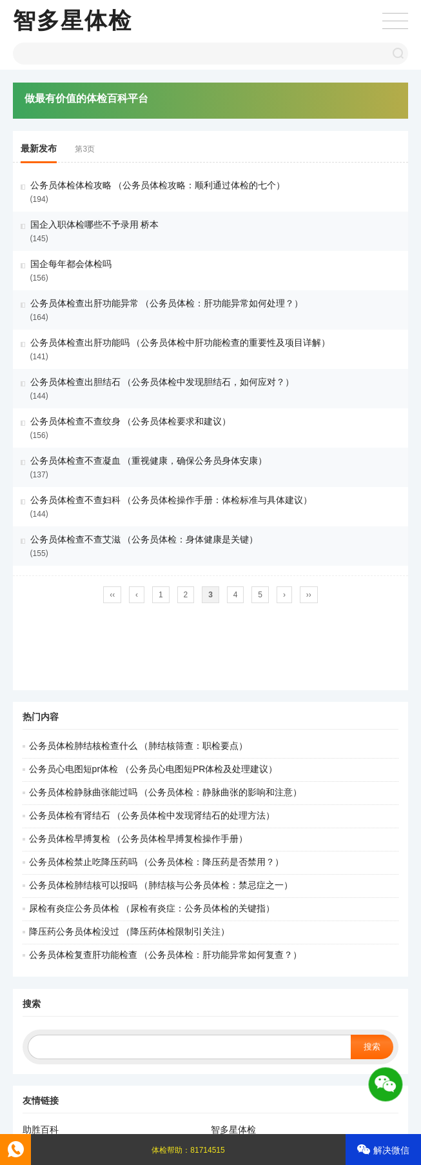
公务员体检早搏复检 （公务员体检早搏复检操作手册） (138, 838)
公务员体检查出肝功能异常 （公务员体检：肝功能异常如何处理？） (167, 303)
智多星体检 (72, 20)
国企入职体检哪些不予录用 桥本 (94, 224)
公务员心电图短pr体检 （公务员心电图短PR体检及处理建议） (153, 769)
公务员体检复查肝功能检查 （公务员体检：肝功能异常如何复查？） (165, 955)
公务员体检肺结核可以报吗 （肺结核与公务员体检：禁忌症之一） (161, 885)
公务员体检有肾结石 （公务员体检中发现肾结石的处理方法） (152, 815)
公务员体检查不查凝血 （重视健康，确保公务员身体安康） (149, 460)
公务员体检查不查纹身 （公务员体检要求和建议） (130, 421)
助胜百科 (41, 1129)
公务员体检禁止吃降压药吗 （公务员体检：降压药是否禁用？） (156, 862)
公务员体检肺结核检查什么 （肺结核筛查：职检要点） (138, 746)
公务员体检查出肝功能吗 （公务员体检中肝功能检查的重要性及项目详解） (180, 342)
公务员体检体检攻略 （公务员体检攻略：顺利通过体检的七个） (158, 185)
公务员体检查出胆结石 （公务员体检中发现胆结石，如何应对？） (162, 382)
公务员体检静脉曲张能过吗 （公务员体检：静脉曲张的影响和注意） (165, 792)
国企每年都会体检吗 (71, 264)
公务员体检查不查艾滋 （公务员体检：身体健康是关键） (144, 539)
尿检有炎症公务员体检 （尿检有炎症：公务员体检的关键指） (152, 908)
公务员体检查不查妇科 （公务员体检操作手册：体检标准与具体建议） (171, 500)
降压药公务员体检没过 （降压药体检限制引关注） (129, 931)
